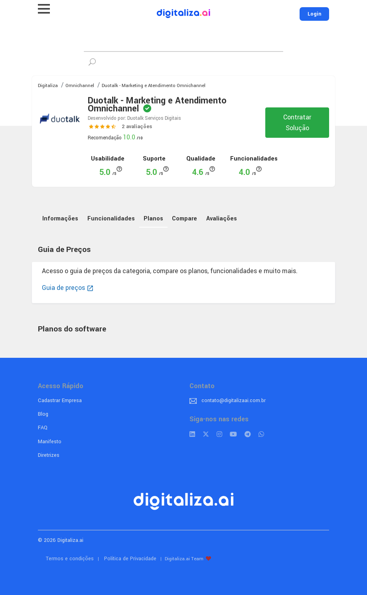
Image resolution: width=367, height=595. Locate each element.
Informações (60, 218)
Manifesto (49, 441)
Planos (153, 218)
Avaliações (221, 218)
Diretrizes (48, 455)
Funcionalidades (111, 218)
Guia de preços (68, 287)
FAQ (42, 427)
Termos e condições (70, 558)
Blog (43, 414)
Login (314, 14)
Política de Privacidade (130, 558)
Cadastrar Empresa (60, 400)
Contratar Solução (297, 123)
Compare (184, 218)
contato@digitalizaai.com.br (233, 400)
